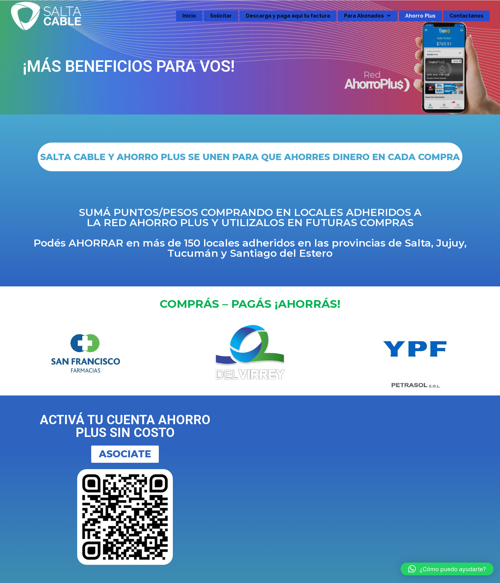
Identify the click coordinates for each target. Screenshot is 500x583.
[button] (447, 569)
